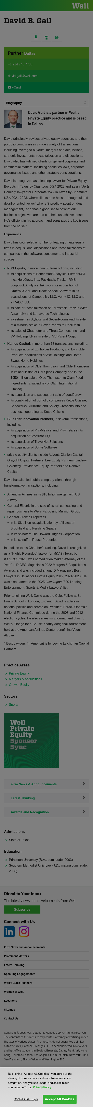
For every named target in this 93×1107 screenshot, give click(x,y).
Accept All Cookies (59, 1099)
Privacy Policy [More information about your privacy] (42, 1087)
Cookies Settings (26, 1099)
